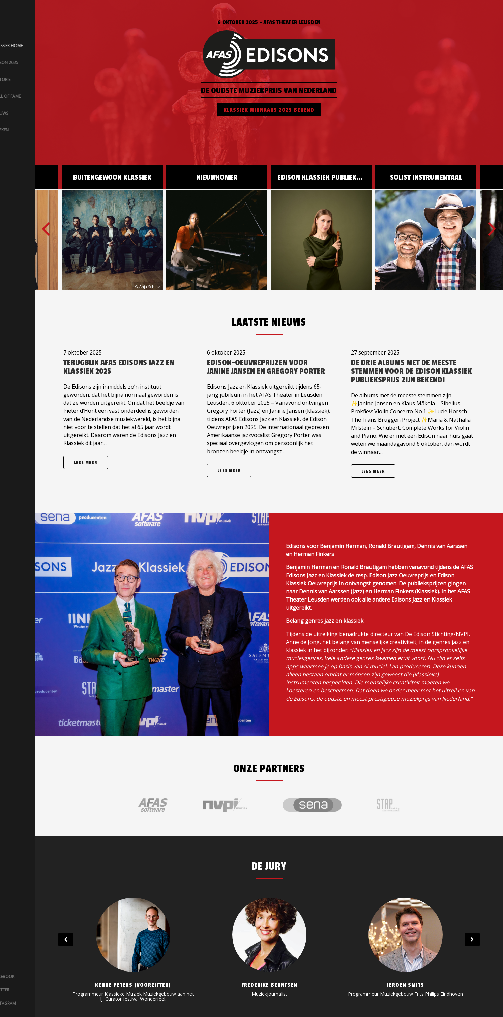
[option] (321, 227)
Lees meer (85, 462)
